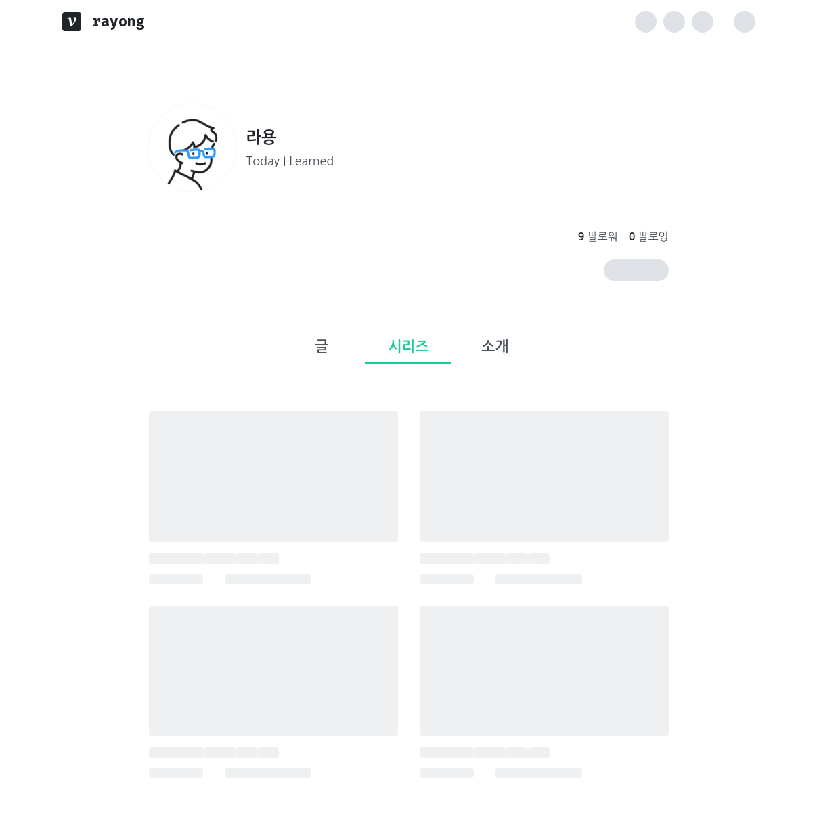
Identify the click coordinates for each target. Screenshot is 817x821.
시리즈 (409, 346)
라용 (261, 137)
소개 (495, 346)
